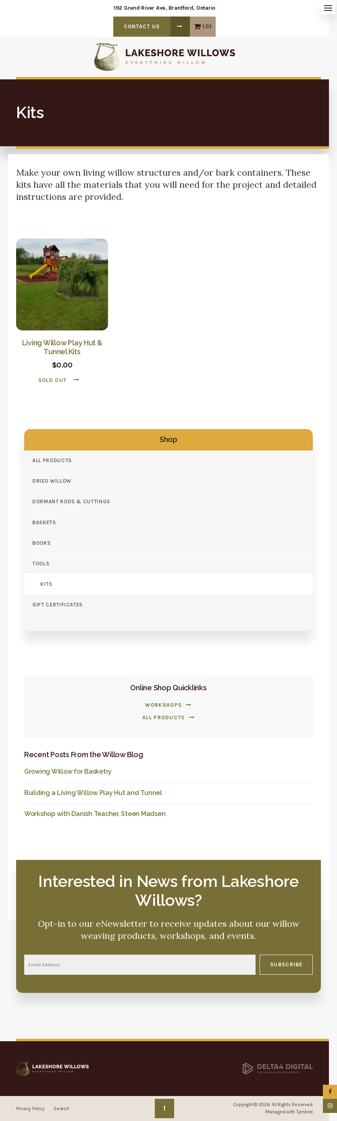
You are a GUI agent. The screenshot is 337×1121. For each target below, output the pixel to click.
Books (41, 543)
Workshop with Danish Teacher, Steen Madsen (94, 814)
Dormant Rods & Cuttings (71, 501)
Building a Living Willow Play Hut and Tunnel (93, 793)
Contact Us (142, 26)
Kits (46, 584)
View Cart (197, 26)
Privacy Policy (30, 1108)
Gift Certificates (57, 605)
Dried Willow (51, 481)
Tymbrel (304, 1112)
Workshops (163, 705)
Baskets (44, 522)
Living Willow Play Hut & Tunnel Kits (62, 347)
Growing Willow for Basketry (68, 771)
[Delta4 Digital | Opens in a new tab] (278, 1068)
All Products (52, 460)
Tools (40, 563)
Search (61, 1108)
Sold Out (52, 380)
